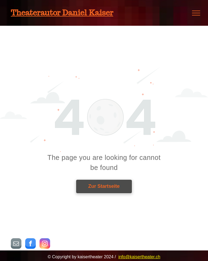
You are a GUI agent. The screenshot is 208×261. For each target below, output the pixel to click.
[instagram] (45, 244)
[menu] (196, 13)
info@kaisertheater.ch (139, 256)
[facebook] (30, 244)
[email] (16, 244)
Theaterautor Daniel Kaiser (62, 13)
